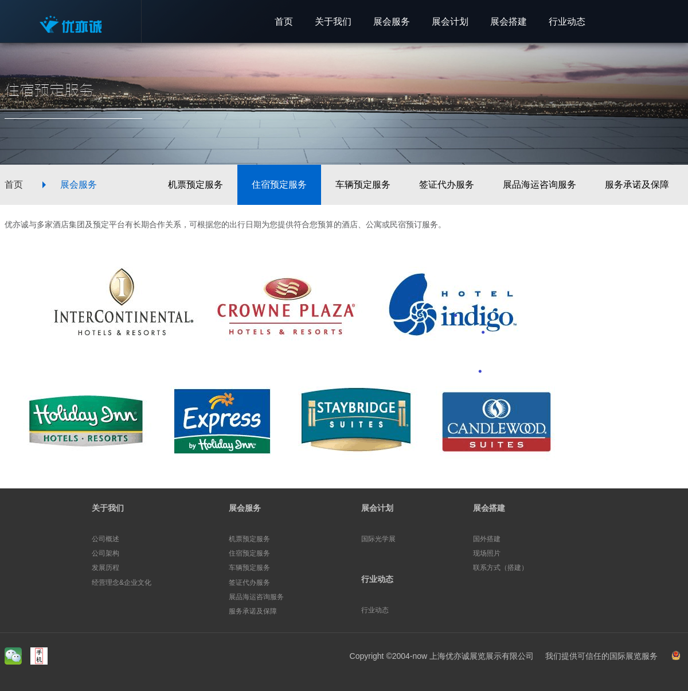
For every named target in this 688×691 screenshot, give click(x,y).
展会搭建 (489, 508)
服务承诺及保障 (637, 184)
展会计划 (377, 508)
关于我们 (108, 508)
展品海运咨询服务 (539, 184)
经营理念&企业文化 (121, 583)
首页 (14, 184)
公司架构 (105, 553)
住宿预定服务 (279, 184)
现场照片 (487, 553)
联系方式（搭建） (500, 568)
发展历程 (105, 568)
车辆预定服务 (362, 184)
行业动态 (377, 579)
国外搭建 (487, 539)
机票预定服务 (195, 184)
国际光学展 (378, 539)
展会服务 (78, 184)
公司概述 (105, 539)
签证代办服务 (446, 184)
